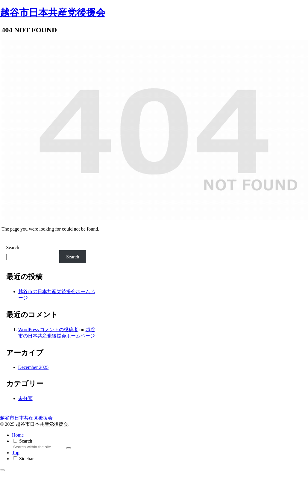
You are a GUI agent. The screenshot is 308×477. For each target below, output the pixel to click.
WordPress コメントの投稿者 (48, 329)
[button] (68, 448)
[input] (38, 447)
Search (12, 247)
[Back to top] (2, 470)
